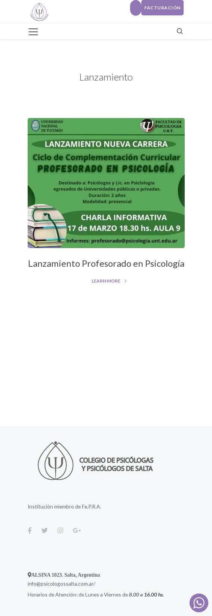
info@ (34, 583)
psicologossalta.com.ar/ (68, 583)
